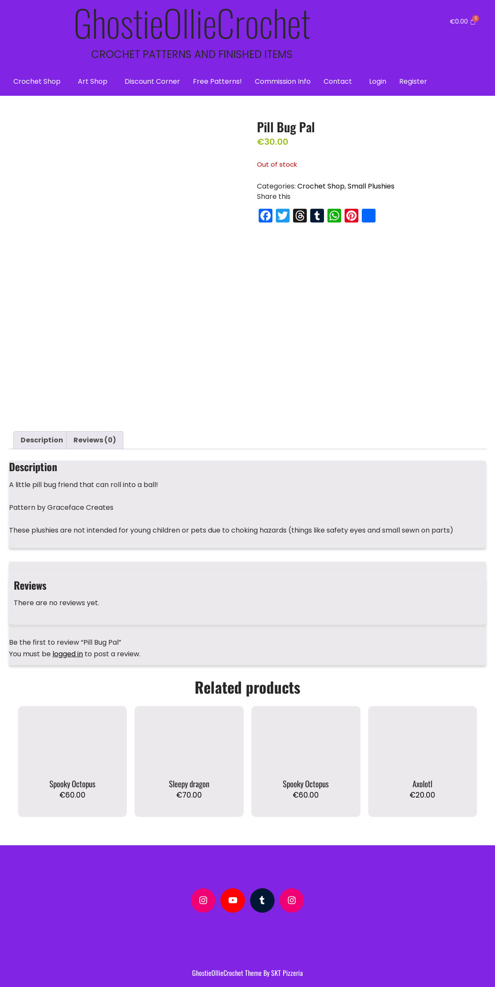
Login (377, 81)
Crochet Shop (37, 81)
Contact (338, 81)
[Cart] (463, 21)
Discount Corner (152, 81)
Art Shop (92, 81)
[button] (39, 81)
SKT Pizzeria (287, 970)
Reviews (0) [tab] (94, 437)
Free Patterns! (217, 81)
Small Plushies (371, 186)
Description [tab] (42, 437)
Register (413, 81)
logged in (67, 651)
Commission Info (283, 81)
